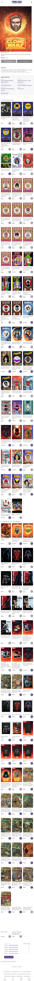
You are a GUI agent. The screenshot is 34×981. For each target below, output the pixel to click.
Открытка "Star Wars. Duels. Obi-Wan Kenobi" (17, 612)
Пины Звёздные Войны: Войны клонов (7, 81)
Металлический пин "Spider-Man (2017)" (27, 392)
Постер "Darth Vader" (6, 714)
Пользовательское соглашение (24, 974)
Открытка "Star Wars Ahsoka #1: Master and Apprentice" (16, 933)
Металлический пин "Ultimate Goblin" (27, 441)
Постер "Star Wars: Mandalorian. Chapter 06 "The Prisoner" (17, 908)
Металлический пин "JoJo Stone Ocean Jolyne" (16, 293)
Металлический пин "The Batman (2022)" (17, 441)
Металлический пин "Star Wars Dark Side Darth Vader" (5, 442)
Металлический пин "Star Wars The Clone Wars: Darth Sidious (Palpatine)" (6, 785)
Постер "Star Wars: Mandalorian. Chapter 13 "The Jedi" (17, 835)
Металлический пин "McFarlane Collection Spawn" (27, 293)
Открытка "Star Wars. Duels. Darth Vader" (17, 587)
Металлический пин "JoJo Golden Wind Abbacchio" (5, 195)
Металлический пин (6, 85)
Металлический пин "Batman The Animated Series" (16, 119)
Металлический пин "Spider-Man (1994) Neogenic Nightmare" (28, 368)
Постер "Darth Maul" (16, 714)
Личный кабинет (7, 971)
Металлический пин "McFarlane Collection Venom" (16, 318)
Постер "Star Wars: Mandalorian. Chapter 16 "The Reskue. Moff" (6, 691)
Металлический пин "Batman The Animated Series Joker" (5, 145)
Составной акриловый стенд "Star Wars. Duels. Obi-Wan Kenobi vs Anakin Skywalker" (16, 665)
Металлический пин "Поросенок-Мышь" (5, 515)
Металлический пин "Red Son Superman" (27, 343)
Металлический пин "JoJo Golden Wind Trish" (5, 268)
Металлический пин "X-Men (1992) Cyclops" (27, 466)
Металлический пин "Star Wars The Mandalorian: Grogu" (27, 540)
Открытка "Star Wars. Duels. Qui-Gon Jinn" (28, 612)
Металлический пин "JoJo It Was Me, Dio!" (16, 268)
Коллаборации (27, 976)
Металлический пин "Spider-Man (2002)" (16, 392)
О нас (20, 971)
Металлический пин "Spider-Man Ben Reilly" (5, 417)
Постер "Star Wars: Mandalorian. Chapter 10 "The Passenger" (28, 810)
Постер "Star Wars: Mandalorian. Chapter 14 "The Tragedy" (28, 835)
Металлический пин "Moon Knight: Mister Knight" (5, 343)
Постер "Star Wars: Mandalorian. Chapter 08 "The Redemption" (6, 810)
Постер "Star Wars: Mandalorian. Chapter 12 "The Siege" (6, 835)
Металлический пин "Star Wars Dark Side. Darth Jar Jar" (17, 637)
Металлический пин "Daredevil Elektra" (16, 144)
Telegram (19, 966)
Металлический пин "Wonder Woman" (16, 465)
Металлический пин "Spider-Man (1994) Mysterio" (16, 368)
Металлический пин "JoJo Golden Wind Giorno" (5, 219)
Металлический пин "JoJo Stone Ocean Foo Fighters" (27, 268)
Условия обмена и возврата (9, 976)
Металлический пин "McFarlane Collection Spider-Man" (5, 318)
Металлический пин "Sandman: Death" (5, 367)
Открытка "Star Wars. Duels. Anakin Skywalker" (28, 588)
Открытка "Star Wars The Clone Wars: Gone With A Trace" (27, 908)
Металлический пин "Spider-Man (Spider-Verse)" (16, 417)
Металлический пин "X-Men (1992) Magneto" (5, 491)
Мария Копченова (22, 80)
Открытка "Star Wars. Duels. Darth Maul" (6, 612)
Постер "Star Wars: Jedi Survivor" (27, 690)
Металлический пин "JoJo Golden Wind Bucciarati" (16, 195)
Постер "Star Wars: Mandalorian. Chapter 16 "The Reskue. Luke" (17, 859)
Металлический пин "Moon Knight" (27, 317)
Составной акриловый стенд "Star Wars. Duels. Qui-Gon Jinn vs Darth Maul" (6, 665)
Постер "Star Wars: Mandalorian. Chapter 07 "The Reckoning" (28, 784)
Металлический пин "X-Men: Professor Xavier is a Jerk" (27, 491)
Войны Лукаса (4, 931)
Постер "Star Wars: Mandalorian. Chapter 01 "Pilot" (6, 884)
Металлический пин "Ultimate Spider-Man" (5, 466)
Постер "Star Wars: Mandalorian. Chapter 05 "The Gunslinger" (6, 908)
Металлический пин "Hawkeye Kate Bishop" (16, 170)
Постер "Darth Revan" (28, 714)
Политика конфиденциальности (10, 974)
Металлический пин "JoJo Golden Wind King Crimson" (27, 219)
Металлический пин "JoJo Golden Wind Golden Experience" (16, 219)
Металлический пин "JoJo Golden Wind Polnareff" (27, 244)
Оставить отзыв (8, 957)
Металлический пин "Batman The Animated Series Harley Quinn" (27, 119)
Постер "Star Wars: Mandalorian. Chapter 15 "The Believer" (6, 859)
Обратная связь (19, 976)
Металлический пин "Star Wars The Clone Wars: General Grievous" (17, 785)
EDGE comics (21, 88)
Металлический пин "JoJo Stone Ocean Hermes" (5, 293)
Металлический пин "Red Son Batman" (16, 343)
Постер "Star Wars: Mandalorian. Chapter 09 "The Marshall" (17, 810)
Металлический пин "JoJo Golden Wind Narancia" (16, 244)
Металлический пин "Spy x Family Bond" (27, 416)
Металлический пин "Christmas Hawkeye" (28, 169)
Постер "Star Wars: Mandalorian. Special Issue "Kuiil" (16, 691)
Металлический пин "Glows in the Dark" (5, 169)
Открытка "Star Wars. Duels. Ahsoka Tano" (6, 636)
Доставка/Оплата (14, 971)
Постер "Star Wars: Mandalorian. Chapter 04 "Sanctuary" (28, 884)
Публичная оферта (26, 971)
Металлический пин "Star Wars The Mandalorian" (16, 540)
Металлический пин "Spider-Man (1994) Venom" (5, 392)
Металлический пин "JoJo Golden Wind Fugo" (27, 195)
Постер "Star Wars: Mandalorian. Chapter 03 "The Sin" (17, 884)
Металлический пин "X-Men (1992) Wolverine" (16, 491)
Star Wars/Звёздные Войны (25, 85)
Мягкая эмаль (4, 93)
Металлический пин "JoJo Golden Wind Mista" (5, 244)
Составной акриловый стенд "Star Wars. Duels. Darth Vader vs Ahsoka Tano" (27, 638)
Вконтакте (15, 966)
